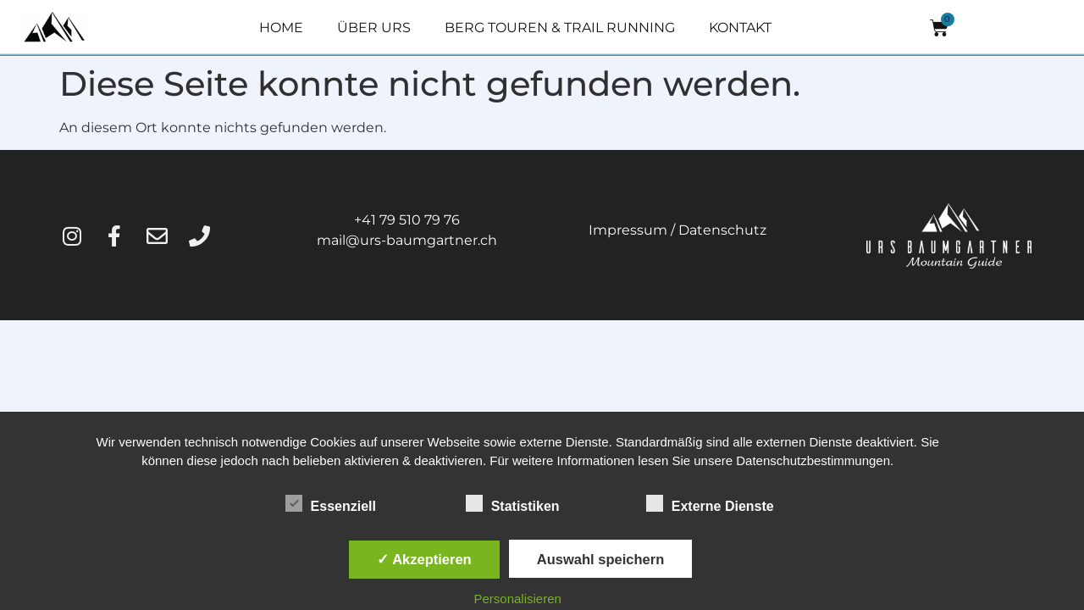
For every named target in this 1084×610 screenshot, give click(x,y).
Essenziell (330, 503)
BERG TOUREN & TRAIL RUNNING (560, 27)
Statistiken (513, 503)
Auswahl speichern (600, 559)
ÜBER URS (374, 27)
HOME (281, 27)
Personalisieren (517, 598)
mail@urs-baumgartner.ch (407, 240)
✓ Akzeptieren (424, 559)
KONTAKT (740, 27)
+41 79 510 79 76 (407, 220)
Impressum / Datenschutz (677, 230)
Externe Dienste (710, 503)
